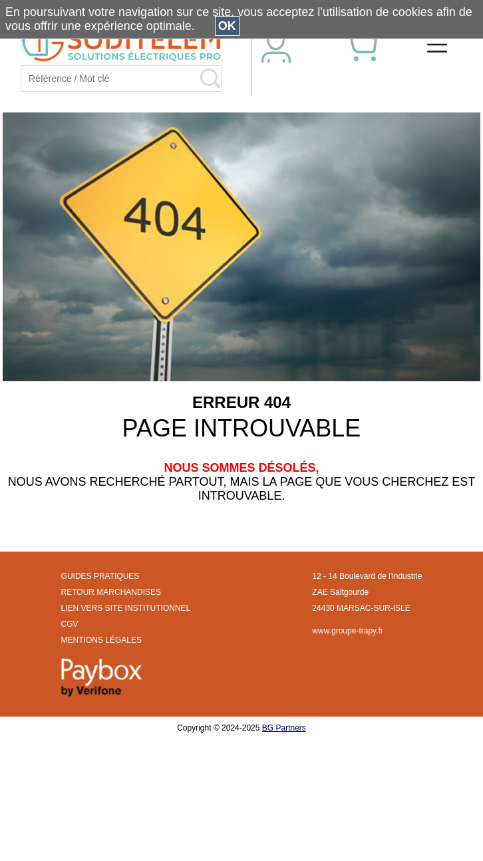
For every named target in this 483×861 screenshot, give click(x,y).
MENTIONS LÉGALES (101, 640)
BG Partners (284, 728)
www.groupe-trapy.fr (347, 630)
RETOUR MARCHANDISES (111, 592)
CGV (70, 624)
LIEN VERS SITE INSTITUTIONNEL (126, 608)
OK (227, 26)
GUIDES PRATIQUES (100, 576)
